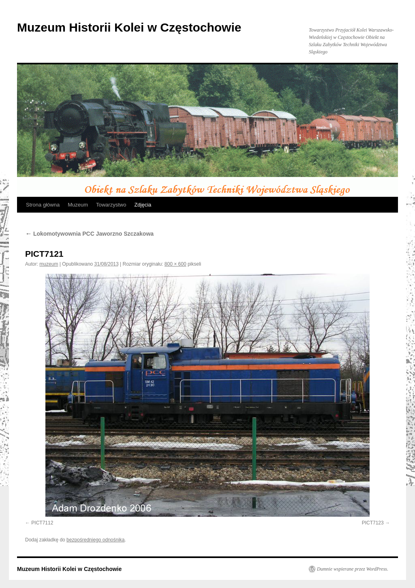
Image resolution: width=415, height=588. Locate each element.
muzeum (48, 264)
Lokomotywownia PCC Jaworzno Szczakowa (89, 233)
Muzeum (78, 205)
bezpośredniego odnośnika (95, 540)
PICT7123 (373, 523)
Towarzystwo (111, 205)
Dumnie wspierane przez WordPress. (352, 569)
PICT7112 (42, 523)
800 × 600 (175, 264)
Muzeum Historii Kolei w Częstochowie (129, 27)
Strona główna (43, 205)
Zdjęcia (142, 205)
